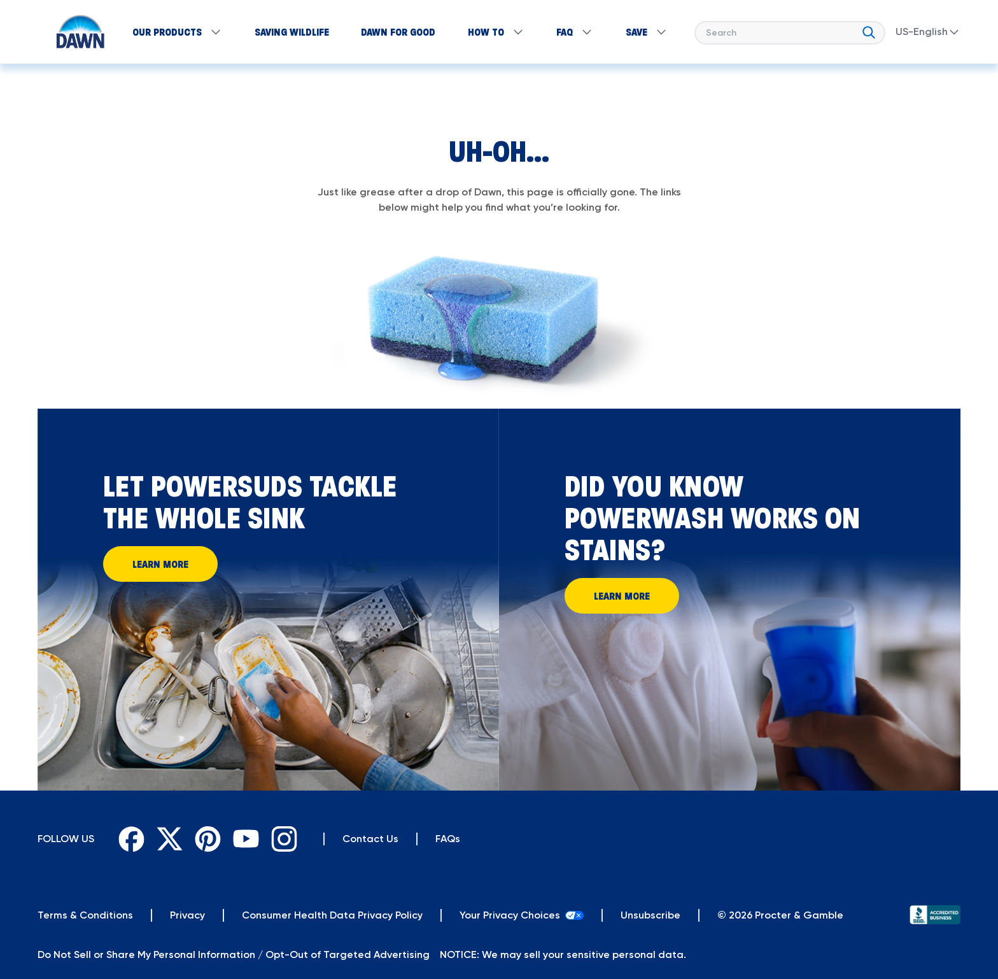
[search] (868, 30)
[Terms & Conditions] (85, 915)
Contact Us (370, 839)
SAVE (647, 32)
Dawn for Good (398, 32)
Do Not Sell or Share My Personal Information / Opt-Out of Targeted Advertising (234, 954)
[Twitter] (169, 839)
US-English (928, 31)
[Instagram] (284, 839)
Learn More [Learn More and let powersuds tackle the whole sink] (160, 564)
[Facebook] (131, 839)
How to (496, 32)
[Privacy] (187, 915)
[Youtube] (245, 839)
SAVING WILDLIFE (292, 32)
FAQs (447, 839)
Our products (177, 32)
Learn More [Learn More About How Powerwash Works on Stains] (622, 596)
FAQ (574, 32)
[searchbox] (789, 33)
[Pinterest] (207, 839)
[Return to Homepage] (74, 32)
